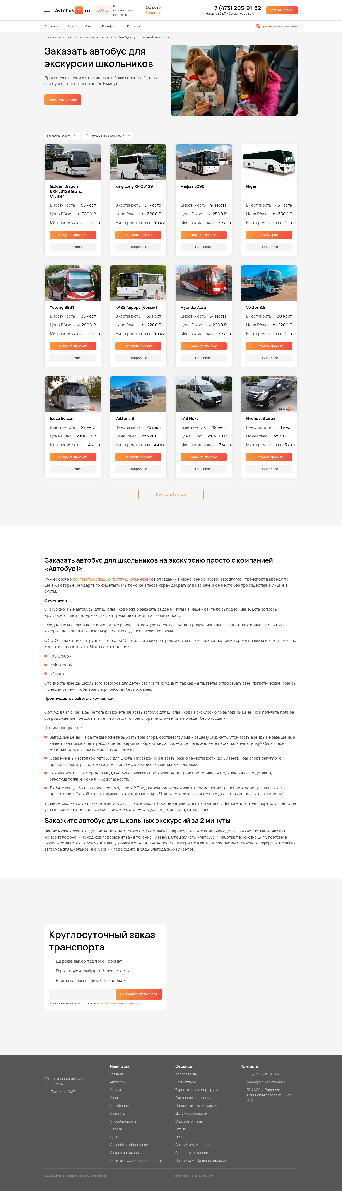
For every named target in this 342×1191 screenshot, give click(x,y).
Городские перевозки (193, 1097)
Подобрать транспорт (138, 994)
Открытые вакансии (126, 1152)
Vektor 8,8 (256, 307)
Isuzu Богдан (62, 418)
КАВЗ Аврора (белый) (136, 307)
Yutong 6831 (62, 307)
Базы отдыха (185, 1082)
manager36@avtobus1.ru (267, 1082)
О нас (89, 26)
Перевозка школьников (95, 37)
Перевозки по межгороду (196, 1105)
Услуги (72, 26)
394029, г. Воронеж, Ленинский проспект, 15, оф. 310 (270, 1095)
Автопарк (51, 26)
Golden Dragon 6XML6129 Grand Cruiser (66, 191)
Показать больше (171, 494)
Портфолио (110, 26)
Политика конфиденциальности (136, 1160)
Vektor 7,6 (124, 418)
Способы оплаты (123, 1121)
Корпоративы (186, 1074)
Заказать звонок (282, 10)
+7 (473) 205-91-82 (236, 8)
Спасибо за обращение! (129, 1144)
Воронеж (153, 12)
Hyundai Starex (260, 418)
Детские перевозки (191, 1113)
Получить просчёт (73, 235)
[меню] (47, 10)
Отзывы (116, 1129)
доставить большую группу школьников (110, 579)
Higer (251, 186)
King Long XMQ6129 (134, 186)
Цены (114, 1137)
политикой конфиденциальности (117, 1003)
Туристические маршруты (196, 1089)
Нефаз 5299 (192, 186)
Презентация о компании (277, 26)
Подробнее (73, 246)
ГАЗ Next (189, 418)
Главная (50, 37)
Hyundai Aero (193, 307)
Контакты (134, 26)
